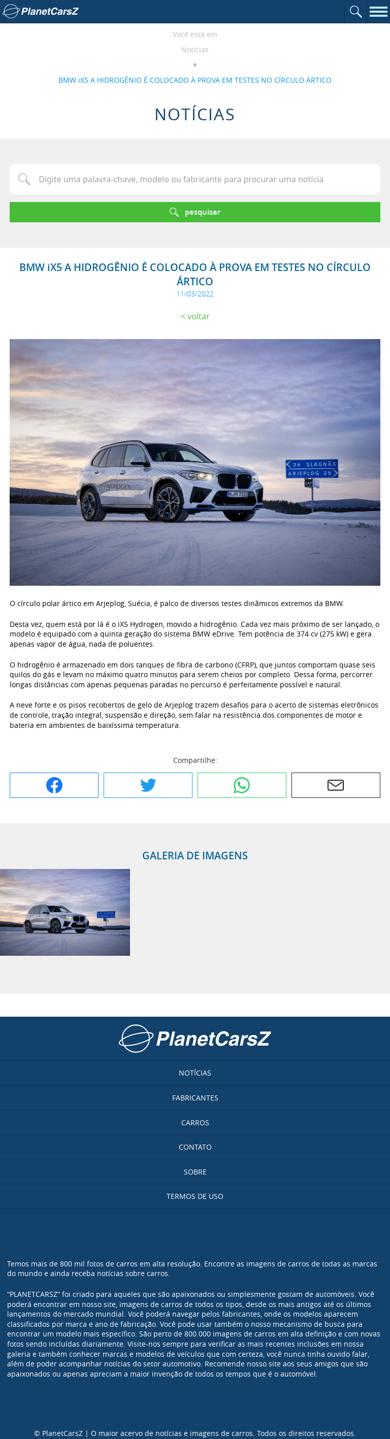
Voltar (198, 316)
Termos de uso (195, 1196)
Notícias (195, 49)
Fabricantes (195, 1097)
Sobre (195, 1172)
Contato (195, 1147)
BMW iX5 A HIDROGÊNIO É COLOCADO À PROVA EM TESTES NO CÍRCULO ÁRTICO (195, 80)
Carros (195, 1122)
